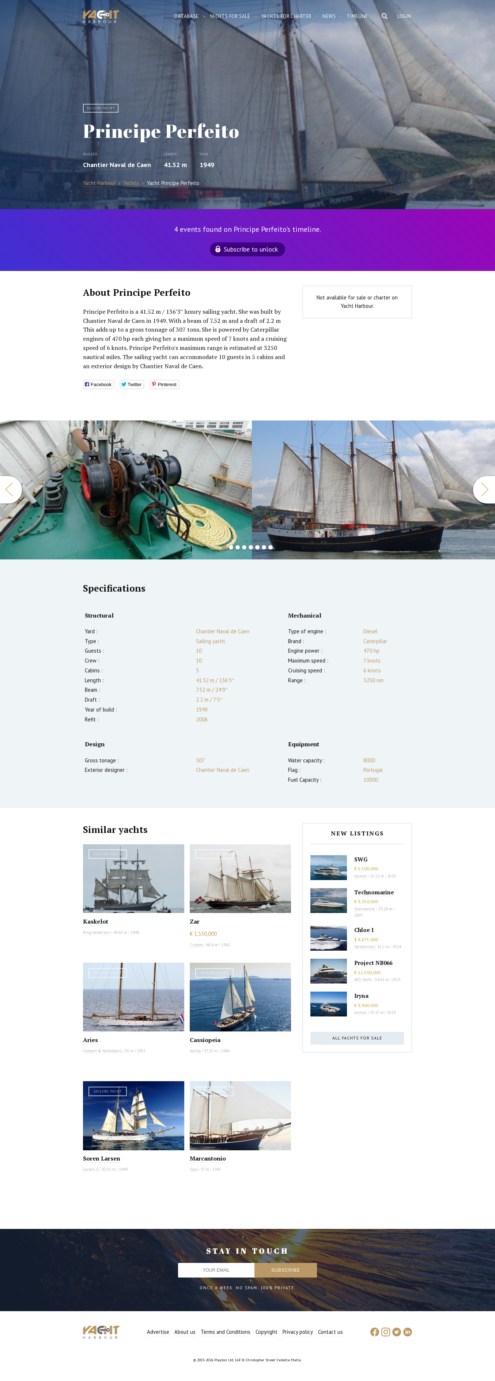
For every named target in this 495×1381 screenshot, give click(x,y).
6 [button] (257, 547)
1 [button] (224, 547)
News (329, 16)
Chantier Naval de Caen (117, 165)
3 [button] (237, 547)
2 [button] (231, 547)
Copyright (266, 1331)
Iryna (361, 995)
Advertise (158, 1331)
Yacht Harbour (101, 17)
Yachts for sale (230, 16)
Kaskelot (95, 921)
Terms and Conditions (225, 1331)
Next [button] (484, 489)
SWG (360, 859)
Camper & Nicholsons (102, 1050)
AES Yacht (362, 979)
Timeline (357, 16)
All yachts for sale (357, 1038)
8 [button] (270, 547)
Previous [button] (11, 489)
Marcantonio (208, 1158)
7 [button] (264, 547)
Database (186, 16)
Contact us (330, 1331)
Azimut (360, 876)
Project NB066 (373, 962)
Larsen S (90, 1169)
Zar (195, 921)
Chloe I (364, 929)
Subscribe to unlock (251, 249)
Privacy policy (298, 1331)
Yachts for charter (286, 16)
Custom (196, 944)
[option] (126, 489)
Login (404, 16)
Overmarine (365, 909)
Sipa (193, 1169)
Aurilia (195, 1050)
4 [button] (244, 547)
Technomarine (374, 892)
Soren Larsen (101, 1158)
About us (185, 1331)
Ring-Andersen (96, 932)
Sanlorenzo (364, 946)
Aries (90, 1040)
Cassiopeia (205, 1040)
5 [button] (251, 547)
